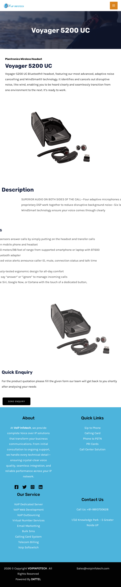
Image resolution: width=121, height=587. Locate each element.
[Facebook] (16, 487)
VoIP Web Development (29, 509)
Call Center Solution (92, 449)
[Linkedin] (40, 487)
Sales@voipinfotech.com (93, 568)
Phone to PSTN (92, 438)
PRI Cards (92, 444)
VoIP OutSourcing (28, 515)
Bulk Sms (28, 531)
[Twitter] (24, 487)
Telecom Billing (28, 542)
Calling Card (92, 433)
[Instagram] (32, 487)
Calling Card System (28, 536)
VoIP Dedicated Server (28, 504)
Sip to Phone (92, 427)
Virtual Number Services (28, 520)
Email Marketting (28, 525)
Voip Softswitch (28, 547)
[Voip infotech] (13, 5)
